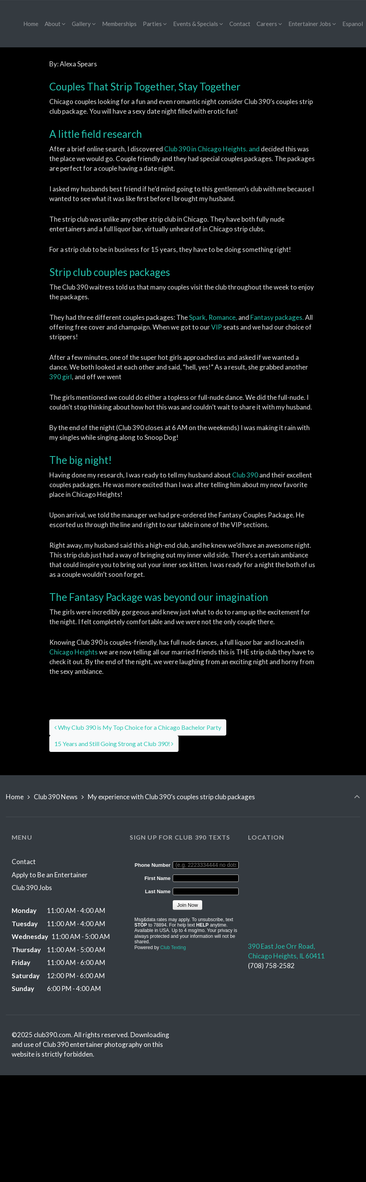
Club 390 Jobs (32, 887)
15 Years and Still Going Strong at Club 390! (113, 743)
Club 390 (245, 475)
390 (60, 377)
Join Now (187, 905)
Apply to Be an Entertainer (50, 875)
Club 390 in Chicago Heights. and (212, 149)
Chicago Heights (74, 652)
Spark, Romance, (213, 317)
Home (15, 797)
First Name (157, 878)
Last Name (158, 891)
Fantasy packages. (277, 317)
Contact (24, 861)
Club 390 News (56, 797)
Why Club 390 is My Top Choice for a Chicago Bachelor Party (137, 727)
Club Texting (173, 947)
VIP (216, 327)
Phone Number (152, 865)
